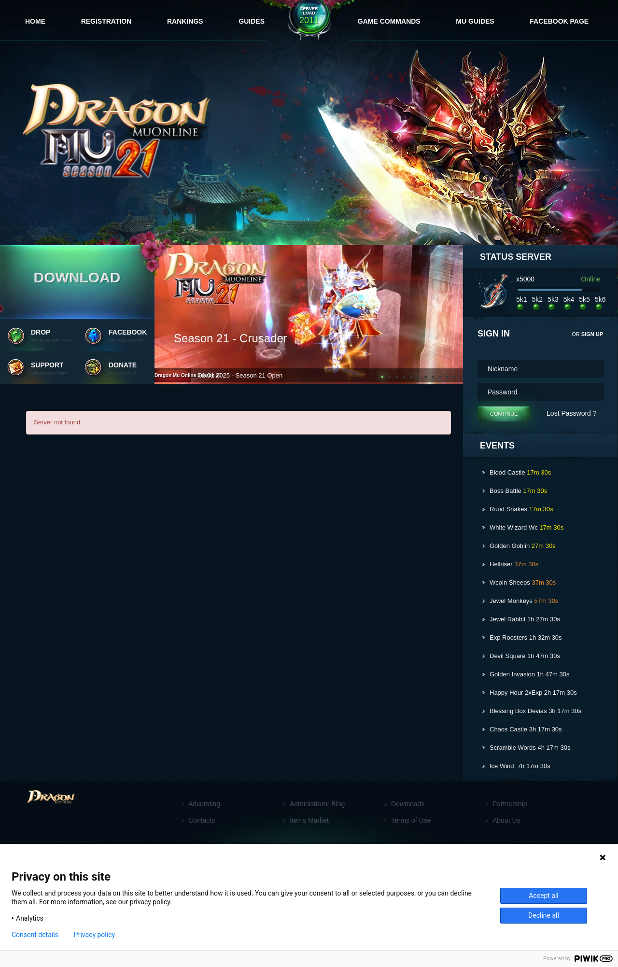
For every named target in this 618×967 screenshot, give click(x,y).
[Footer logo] (53, 814)
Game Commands (389, 21)
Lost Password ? (572, 413)
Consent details (35, 935)
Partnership (509, 804)
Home (35, 21)
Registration (106, 21)
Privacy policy (94, 935)
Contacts (201, 820)
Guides (252, 21)
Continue (504, 414)
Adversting (204, 804)
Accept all (544, 895)
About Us (506, 820)
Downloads (407, 804)
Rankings (185, 21)
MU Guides (475, 21)
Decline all (543, 915)
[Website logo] (122, 139)
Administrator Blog (317, 804)
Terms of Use (411, 820)
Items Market (309, 820)
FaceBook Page (559, 21)
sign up (592, 334)
